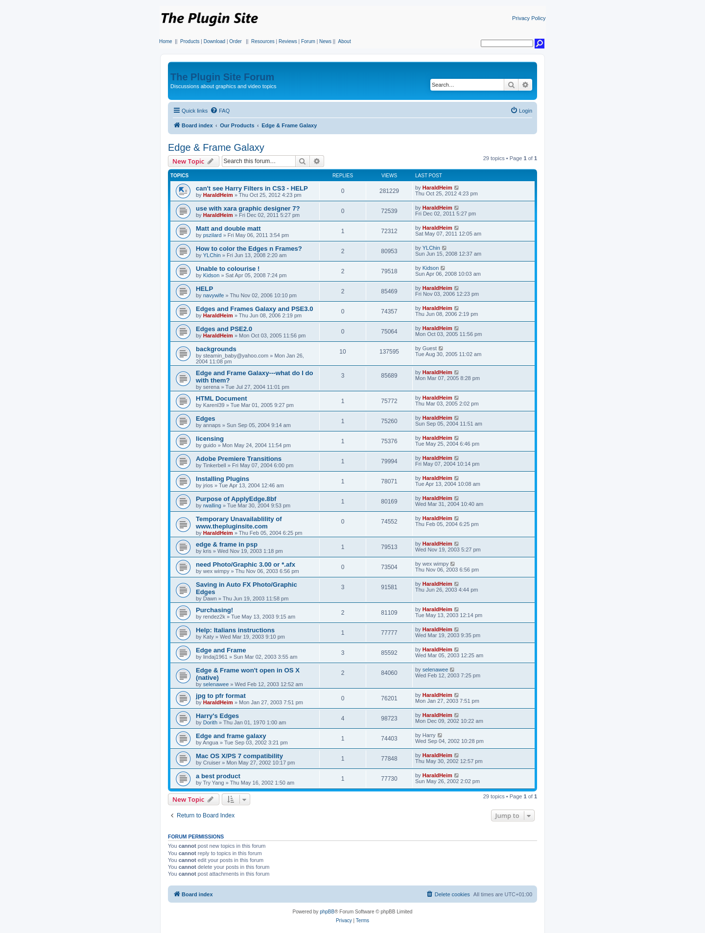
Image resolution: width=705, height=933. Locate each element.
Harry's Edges (217, 715)
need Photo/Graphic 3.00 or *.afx (245, 564)
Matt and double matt (228, 228)
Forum (308, 41)
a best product (218, 776)
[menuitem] (220, 111)
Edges (205, 418)
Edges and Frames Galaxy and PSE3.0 (254, 308)
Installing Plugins (222, 478)
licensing (210, 438)
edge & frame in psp (227, 544)
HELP (204, 288)
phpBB (327, 911)
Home (165, 41)
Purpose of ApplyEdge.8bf (236, 498)
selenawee (216, 684)
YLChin (212, 255)
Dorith (210, 722)
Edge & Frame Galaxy (216, 147)
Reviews (288, 41)
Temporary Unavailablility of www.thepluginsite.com (239, 522)
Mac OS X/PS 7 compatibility (239, 756)
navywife (213, 295)
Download (214, 41)
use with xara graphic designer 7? (248, 208)
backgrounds (216, 349)
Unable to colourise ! (227, 268)
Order (235, 41)
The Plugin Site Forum (222, 77)
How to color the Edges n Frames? (249, 248)
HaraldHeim (218, 195)
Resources (263, 41)
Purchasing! (214, 610)
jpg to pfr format (221, 695)
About (344, 41)
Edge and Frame (221, 650)
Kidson (211, 275)
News (325, 41)
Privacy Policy (528, 18)
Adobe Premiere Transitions (239, 458)
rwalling (212, 505)
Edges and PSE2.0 (224, 329)
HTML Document (221, 398)
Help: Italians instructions (235, 630)
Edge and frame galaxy (231, 736)
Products (189, 41)
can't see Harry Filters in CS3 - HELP (252, 188)
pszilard (212, 235)
